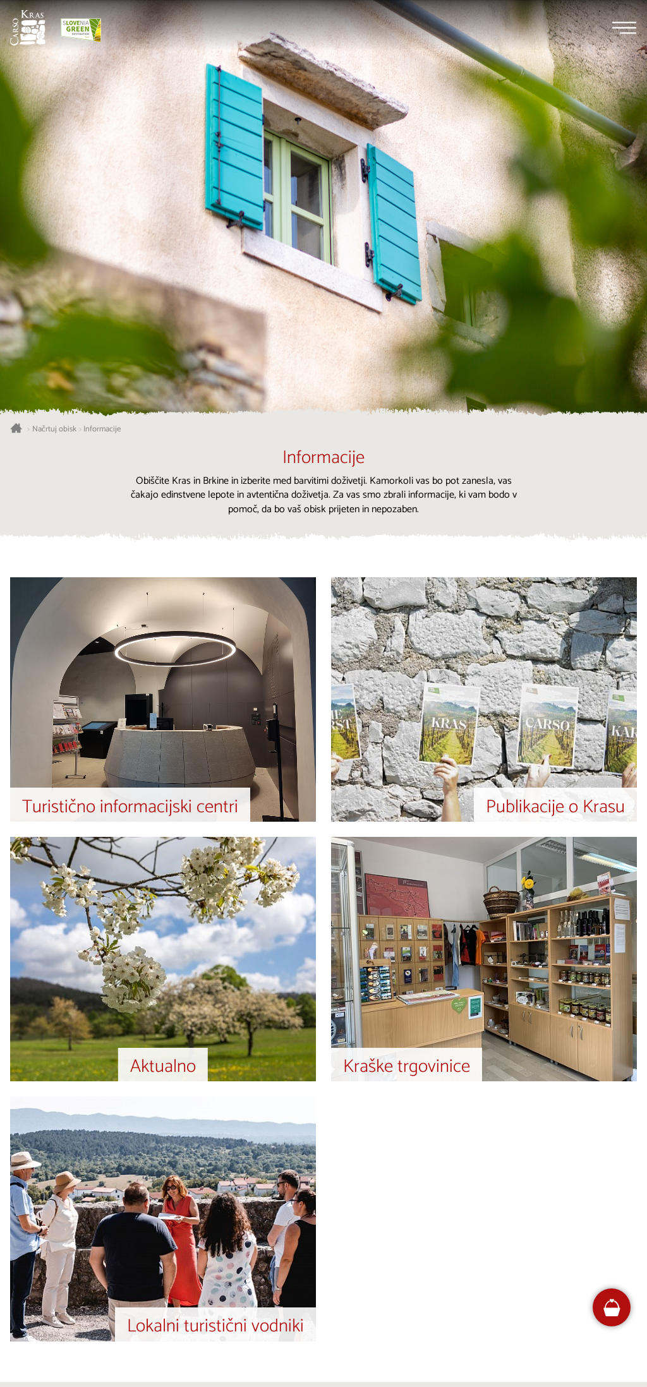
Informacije (102, 429)
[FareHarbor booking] (612, 1308)
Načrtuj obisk (54, 429)
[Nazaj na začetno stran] (27, 27)
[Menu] (624, 27)
